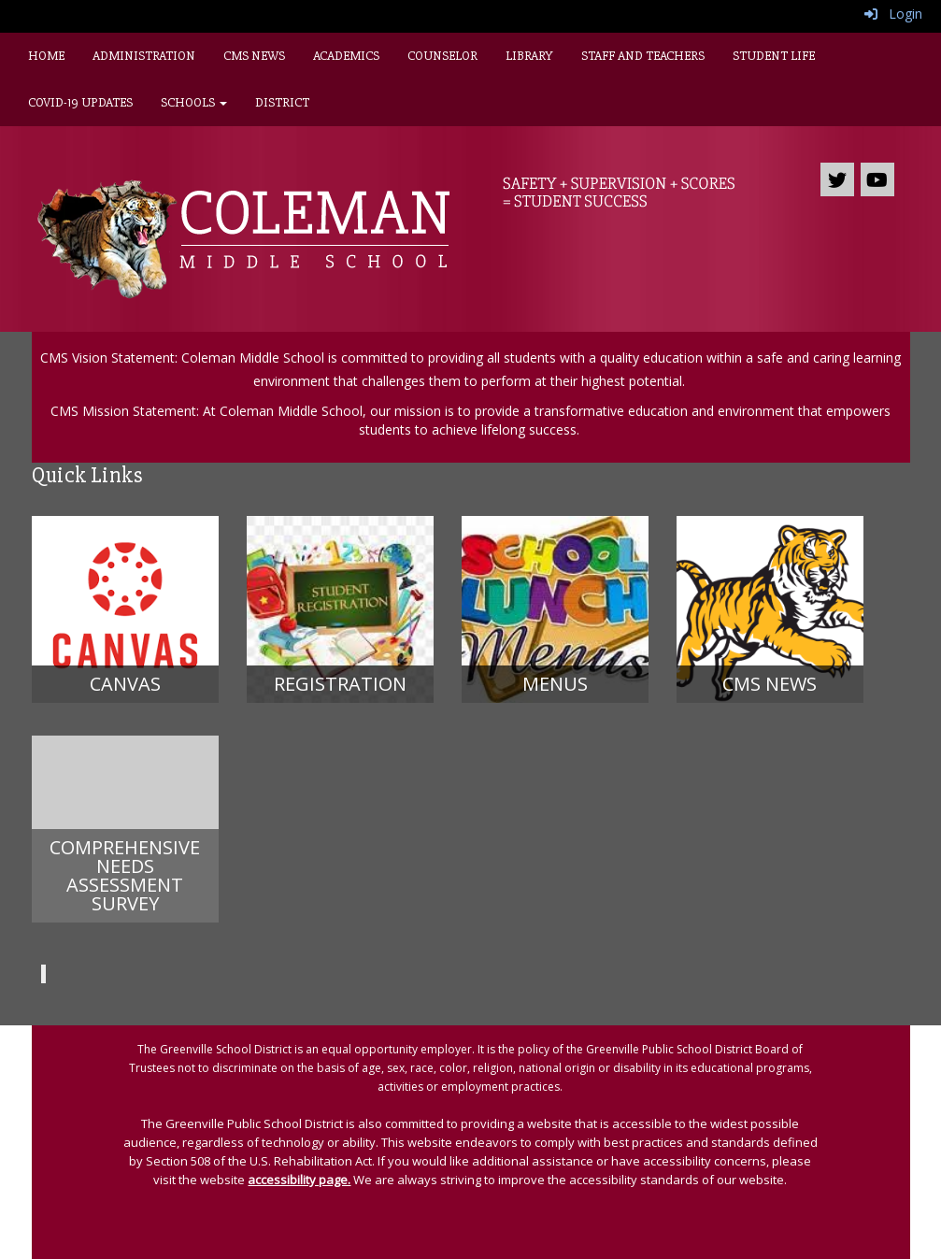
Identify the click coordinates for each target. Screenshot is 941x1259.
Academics (346, 56)
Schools (194, 102)
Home (46, 56)
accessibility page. (299, 1179)
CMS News (254, 56)
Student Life (774, 56)
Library (529, 56)
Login (893, 13)
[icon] (877, 179)
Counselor (442, 56)
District (282, 102)
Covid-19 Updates (80, 102)
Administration (144, 56)
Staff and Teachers (643, 56)
